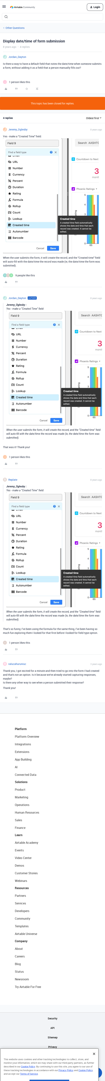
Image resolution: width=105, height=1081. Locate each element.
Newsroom (22, 979)
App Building (23, 759)
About (19, 949)
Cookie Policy (28, 1075)
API (52, 1028)
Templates (22, 926)
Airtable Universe (26, 934)
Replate (12, 479)
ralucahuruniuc (17, 664)
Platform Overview (27, 736)
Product (20, 790)
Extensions (22, 752)
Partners (20, 896)
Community (22, 918)
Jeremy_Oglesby (17, 129)
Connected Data (25, 775)
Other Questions (15, 28)
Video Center (23, 858)
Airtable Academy (26, 843)
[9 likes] (19, 275)
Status (19, 972)
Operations (22, 805)
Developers (22, 911)
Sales (18, 820)
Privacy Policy (65, 1078)
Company (21, 941)
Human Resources (27, 812)
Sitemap (53, 1037)
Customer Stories (26, 873)
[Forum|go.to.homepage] (22, 7)
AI (16, 767)
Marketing (21, 797)
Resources (22, 888)
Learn (18, 835)
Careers (20, 956)
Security (52, 1018)
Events (19, 850)
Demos (19, 865)
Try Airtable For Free (28, 987)
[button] (4, 7)
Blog (18, 964)
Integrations (23, 744)
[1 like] (16, 82)
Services (20, 903)
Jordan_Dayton (17, 57)
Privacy (52, 1047)
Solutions (21, 782)
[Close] (94, 1062)
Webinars (21, 881)
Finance (20, 828)
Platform (21, 729)
